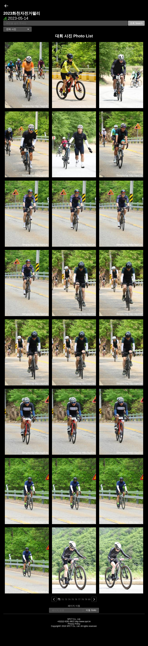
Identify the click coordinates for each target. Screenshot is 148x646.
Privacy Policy (74, 624)
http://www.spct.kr (83, 621)
